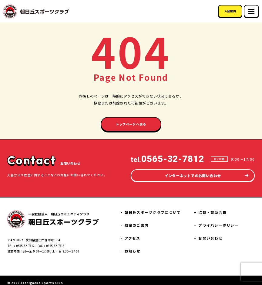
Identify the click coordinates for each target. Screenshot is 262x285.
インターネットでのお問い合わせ (192, 172)
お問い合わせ (218, 241)
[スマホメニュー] (251, 11)
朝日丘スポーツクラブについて (166, 209)
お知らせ (214, 207)
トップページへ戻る (131, 123)
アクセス (149, 234)
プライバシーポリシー (224, 229)
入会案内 (230, 11)
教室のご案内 (153, 221)
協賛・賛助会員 (219, 217)
